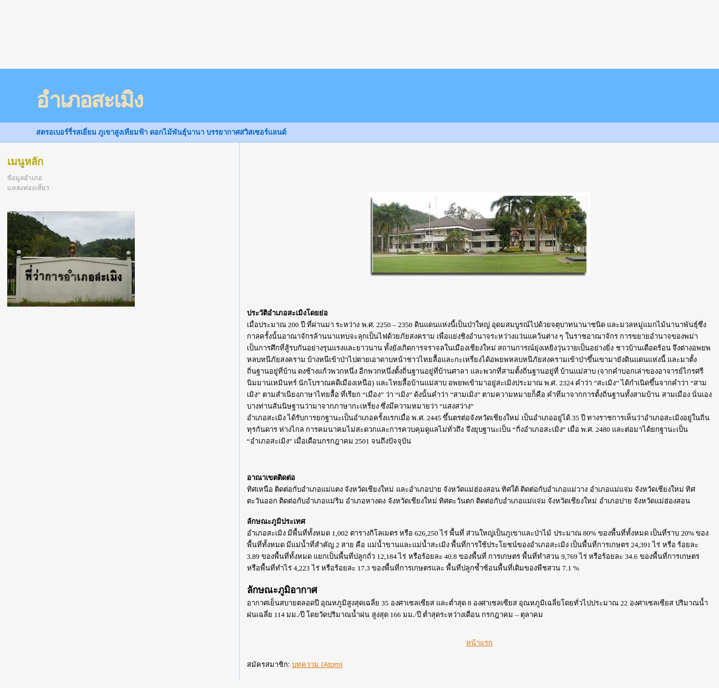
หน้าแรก (479, 643)
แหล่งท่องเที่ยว (28, 187)
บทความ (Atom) (317, 664)
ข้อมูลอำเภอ (24, 177)
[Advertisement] (202, 42)
